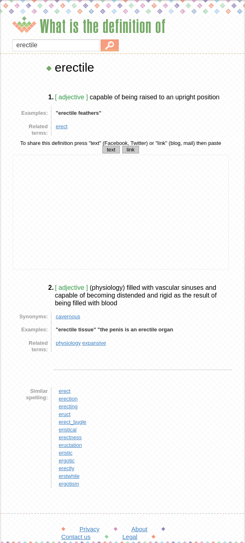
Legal (129, 536)
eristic (66, 453)
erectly (66, 468)
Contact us (75, 536)
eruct (65, 414)
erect (62, 126)
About (139, 528)
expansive (94, 343)
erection (68, 399)
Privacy (89, 528)
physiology (68, 343)
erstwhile (69, 476)
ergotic (67, 461)
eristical (68, 430)
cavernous (68, 316)
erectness (70, 437)
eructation (70, 445)
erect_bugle (72, 422)
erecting (68, 406)
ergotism (69, 484)
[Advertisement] (120, 212)
